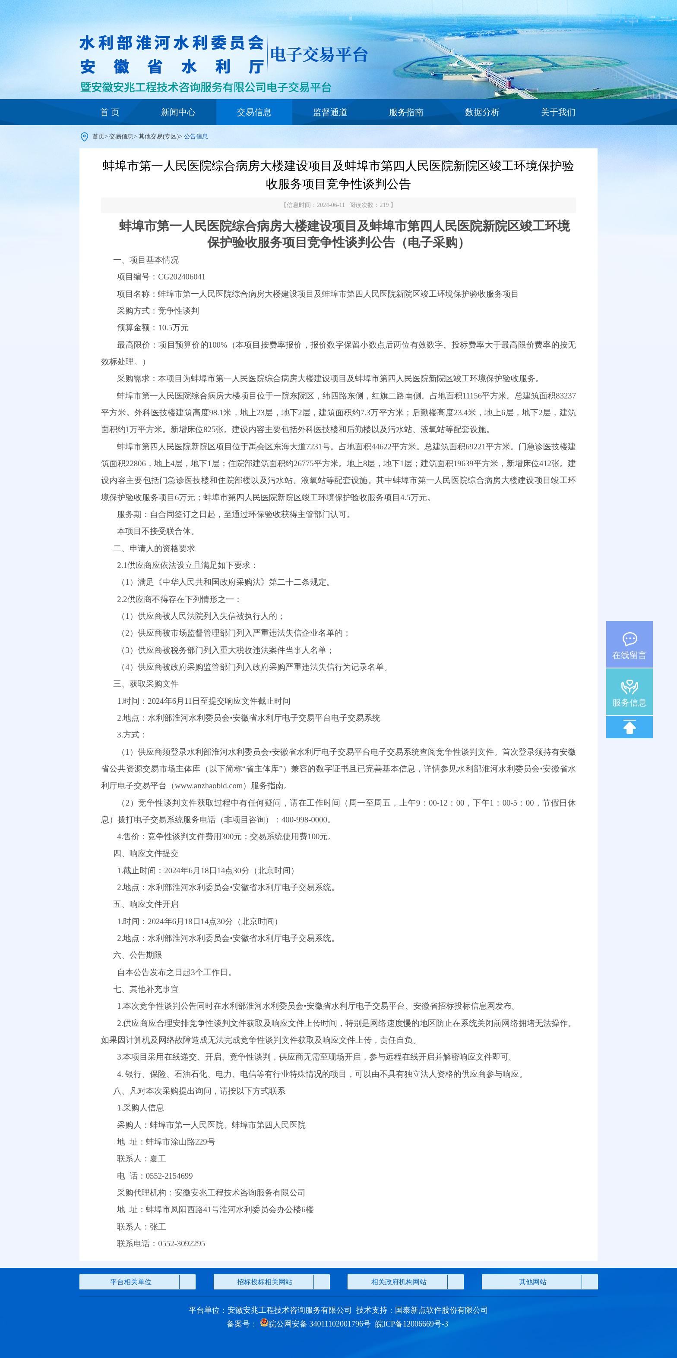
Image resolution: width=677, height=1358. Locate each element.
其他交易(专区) (159, 136)
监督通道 (330, 112)
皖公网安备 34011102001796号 (315, 1324)
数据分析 (482, 112)
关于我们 (558, 112)
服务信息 (629, 702)
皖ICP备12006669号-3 (411, 1324)
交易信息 (254, 112)
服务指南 (406, 112)
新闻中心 (178, 112)
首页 (98, 136)
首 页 (110, 112)
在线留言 (629, 655)
